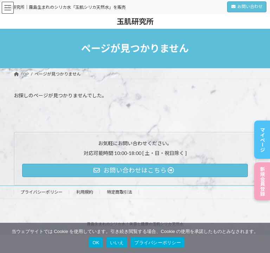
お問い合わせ (247, 6)
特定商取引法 (119, 192)
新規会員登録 (262, 179)
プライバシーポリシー (41, 192)
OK (95, 242)
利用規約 (84, 192)
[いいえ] (261, 237)
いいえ (117, 242)
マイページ (262, 133)
